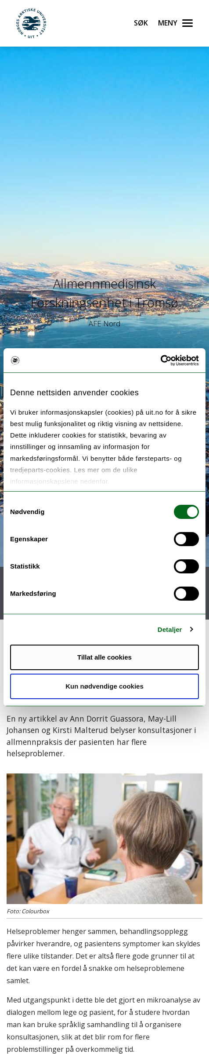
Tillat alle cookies (104, 657)
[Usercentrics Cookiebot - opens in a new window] (160, 360)
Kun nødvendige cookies (104, 686)
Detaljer (170, 629)
